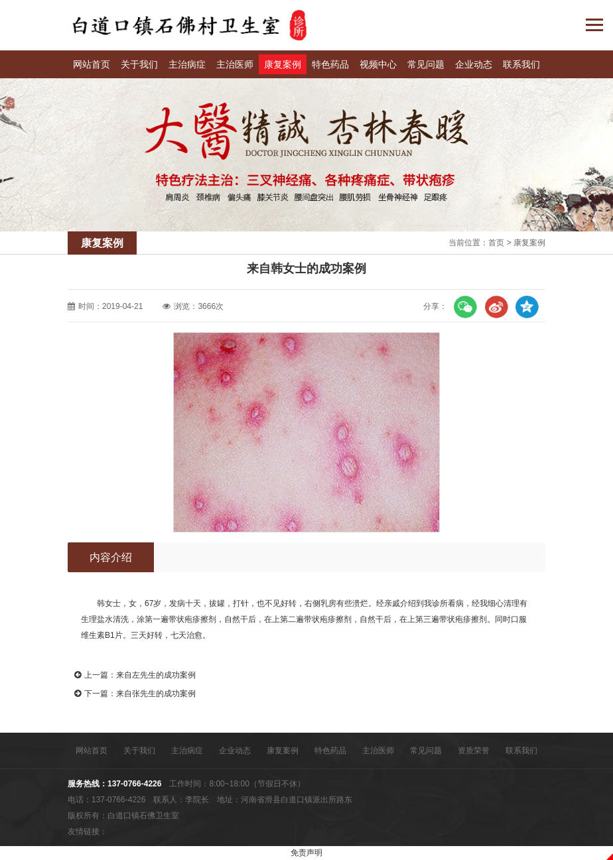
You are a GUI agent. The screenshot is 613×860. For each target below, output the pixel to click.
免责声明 (306, 852)
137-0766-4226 (134, 783)
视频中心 (378, 64)
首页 (496, 242)
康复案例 (282, 64)
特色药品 (330, 64)
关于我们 (139, 64)
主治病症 (187, 64)
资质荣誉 (474, 750)
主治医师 (234, 64)
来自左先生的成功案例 (156, 675)
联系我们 (521, 64)
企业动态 (473, 64)
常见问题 (425, 64)
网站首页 (91, 64)
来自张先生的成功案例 (156, 693)
